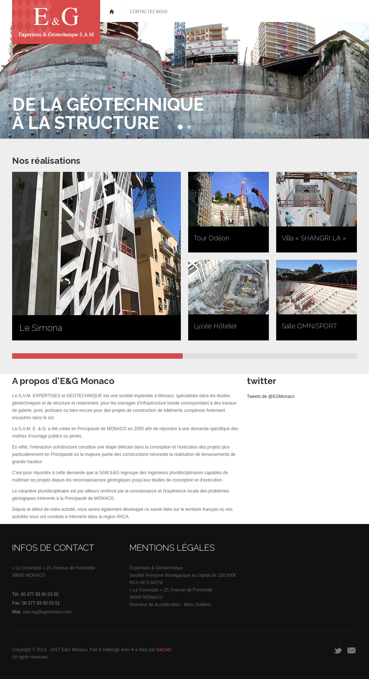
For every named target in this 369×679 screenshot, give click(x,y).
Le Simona (40, 327)
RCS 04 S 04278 (145, 582)
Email (352, 650)
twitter (338, 650)
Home (112, 11)
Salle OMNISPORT (309, 326)
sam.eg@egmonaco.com (47, 612)
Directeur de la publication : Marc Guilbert (170, 604)
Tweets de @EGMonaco (271, 396)
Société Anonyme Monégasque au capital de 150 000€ (182, 575)
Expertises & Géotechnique (156, 568)
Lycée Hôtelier (215, 326)
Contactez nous (149, 11)
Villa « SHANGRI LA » (314, 238)
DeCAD (164, 649)
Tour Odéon (211, 238)
